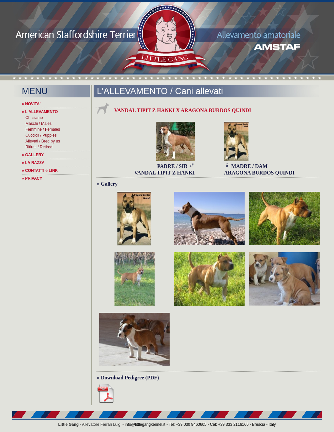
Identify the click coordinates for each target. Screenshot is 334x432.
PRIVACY (33, 178)
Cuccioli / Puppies (40, 135)
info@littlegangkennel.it (145, 424)
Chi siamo (34, 117)
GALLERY (34, 155)
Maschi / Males (38, 123)
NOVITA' (32, 104)
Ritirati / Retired (39, 147)
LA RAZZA (35, 162)
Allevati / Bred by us (42, 141)
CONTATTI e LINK (41, 170)
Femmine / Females (42, 129)
